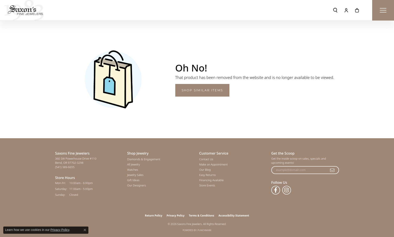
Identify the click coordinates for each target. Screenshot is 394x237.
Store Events (207, 185)
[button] (335, 10)
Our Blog (205, 170)
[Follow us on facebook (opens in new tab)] (275, 190)
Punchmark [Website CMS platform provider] (205, 230)
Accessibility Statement (234, 215)
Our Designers (136, 185)
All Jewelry (133, 164)
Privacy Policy (175, 215)
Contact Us (206, 159)
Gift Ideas (133, 180)
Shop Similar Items (202, 90)
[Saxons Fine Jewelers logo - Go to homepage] (24, 10)
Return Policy (153, 215)
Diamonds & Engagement (143, 159)
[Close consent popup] (85, 230)
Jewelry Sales (135, 175)
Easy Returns (207, 175)
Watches (132, 170)
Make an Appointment (213, 164)
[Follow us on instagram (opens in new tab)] (286, 190)
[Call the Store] (65, 167)
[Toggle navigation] (383, 10)
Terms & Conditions (201, 215)
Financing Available (211, 180)
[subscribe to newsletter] (332, 170)
